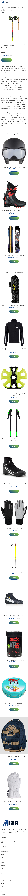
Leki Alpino (11, 45)
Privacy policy (4, 891)
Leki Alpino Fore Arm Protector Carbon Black (14, 305)
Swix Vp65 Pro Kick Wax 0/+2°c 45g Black (14, 660)
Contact (3, 886)
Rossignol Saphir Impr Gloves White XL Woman (14, 802)
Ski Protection (4, 868)
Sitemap (3, 894)
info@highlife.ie (5, 846)
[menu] (25, 2)
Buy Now (6, 60)
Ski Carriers (4, 857)
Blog (2, 883)
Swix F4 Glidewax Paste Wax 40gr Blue (14, 703)
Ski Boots (3, 865)
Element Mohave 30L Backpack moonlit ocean (14, 757)
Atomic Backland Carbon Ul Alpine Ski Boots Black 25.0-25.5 (14, 211)
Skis (9, 44)
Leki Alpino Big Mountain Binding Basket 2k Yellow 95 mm (14, 394)
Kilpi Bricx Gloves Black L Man (14, 528)
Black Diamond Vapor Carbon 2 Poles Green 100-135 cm (14, 439)
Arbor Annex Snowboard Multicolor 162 (14, 255)
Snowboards (4, 874)
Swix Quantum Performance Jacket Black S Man (14, 349)
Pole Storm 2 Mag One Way (14, 572)
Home (2, 12)
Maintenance (4, 860)
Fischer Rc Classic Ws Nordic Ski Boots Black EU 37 (14, 616)
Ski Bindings (4, 862)
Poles (6, 45)
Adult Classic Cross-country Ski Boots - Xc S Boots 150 (14, 484)
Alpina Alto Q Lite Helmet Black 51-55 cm (14, 167)
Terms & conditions (6, 889)
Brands (12, 44)
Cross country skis (19, 44)
